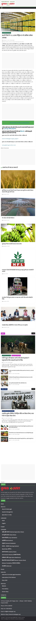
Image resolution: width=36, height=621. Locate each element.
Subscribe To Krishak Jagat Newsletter (11, 574)
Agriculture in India (7, 515)
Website (4, 586)
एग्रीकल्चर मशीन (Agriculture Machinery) (8, 410)
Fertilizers (10, 41)
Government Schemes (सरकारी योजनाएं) (11, 555)
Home (2, 504)
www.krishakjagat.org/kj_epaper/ (10, 138)
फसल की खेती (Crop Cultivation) (9, 538)
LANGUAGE (3, 518)
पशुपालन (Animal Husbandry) (16, 355)
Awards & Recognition (7, 512)
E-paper (3, 527)
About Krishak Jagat (7, 509)
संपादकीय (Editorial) (6, 566)
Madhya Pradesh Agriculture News (18, 41)
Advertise (3, 584)
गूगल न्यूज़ (6, 129)
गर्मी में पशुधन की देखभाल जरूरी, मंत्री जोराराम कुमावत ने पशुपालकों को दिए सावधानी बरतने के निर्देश (15, 359)
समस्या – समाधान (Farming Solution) (10, 546)
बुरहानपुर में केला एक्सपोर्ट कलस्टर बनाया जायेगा (12, 244)
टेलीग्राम (10, 129)
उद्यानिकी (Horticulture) (7, 540)
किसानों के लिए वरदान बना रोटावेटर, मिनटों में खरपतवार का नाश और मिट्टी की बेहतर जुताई (21, 432)
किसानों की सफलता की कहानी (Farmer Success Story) (14, 560)
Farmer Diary (5, 592)
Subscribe (3, 572)
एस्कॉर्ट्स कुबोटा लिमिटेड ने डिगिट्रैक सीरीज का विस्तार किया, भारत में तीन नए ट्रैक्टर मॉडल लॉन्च (18, 414)
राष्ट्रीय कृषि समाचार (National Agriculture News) (13, 532)
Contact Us (3, 595)
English (4, 523)
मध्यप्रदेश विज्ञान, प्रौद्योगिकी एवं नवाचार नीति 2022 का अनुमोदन (15, 325)
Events (2, 569)
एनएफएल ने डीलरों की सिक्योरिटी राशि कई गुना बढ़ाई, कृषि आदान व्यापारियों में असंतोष (18, 270)
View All (33, 333)
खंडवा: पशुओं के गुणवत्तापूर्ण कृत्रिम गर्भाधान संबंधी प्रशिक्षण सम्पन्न (17, 382)
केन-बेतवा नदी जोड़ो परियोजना (8, 218)
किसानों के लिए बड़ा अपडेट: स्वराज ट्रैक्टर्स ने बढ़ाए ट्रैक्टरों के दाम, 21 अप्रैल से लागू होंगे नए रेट (21, 438)
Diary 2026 (4, 580)
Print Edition (5, 589)
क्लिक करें (22, 131)
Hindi (3, 520)
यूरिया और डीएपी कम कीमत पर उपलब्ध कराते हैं (19, 123)
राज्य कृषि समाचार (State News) (6, 32)
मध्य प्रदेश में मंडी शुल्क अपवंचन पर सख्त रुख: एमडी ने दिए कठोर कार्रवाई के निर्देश (17, 298)
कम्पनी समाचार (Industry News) (9, 552)
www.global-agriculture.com (9, 145)
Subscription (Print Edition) (9, 577)
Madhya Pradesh (5, 41)
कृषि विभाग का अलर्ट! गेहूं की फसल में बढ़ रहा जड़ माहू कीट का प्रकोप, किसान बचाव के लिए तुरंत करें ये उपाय (17, 191)
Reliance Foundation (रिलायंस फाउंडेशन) (11, 563)
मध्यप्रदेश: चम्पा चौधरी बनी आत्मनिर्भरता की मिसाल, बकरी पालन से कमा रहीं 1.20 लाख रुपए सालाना (21, 371)
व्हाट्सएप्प (14, 129)
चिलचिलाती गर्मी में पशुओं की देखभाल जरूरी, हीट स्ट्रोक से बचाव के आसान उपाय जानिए (21, 377)
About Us (3, 507)
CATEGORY (3, 529)
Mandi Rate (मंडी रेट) (6, 549)
